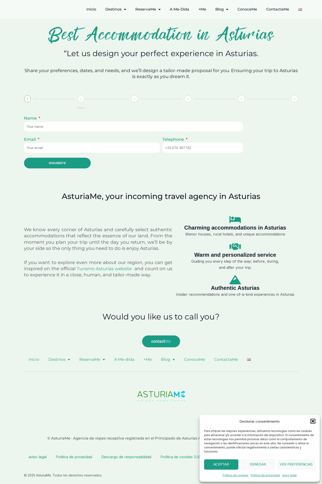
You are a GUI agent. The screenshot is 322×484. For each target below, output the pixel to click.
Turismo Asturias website (107, 269)
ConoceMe (247, 9)
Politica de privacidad (265, 475)
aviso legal (289, 475)
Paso (80, 107)
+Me (202, 9)
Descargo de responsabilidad (126, 456)
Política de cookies (235, 475)
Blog (221, 9)
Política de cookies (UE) (181, 456)
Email (30, 139)
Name (31, 118)
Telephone (173, 139)
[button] (313, 421)
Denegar (258, 464)
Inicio (91, 9)
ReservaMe (148, 9)
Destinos (115, 9)
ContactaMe (277, 9)
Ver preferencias (296, 464)
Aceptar (221, 464)
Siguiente (57, 163)
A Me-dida (179, 9)
